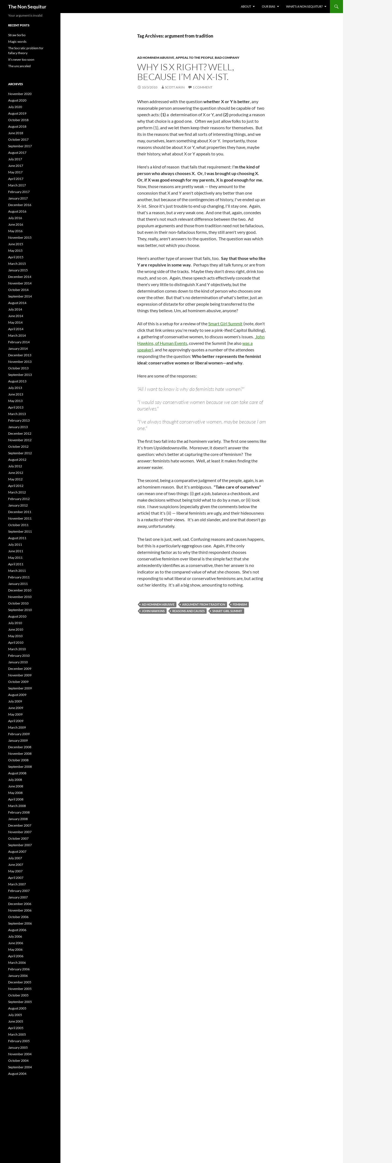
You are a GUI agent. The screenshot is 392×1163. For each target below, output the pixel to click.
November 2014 (20, 283)
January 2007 (18, 897)
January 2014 (18, 348)
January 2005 (18, 1047)
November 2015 (20, 237)
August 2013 (17, 381)
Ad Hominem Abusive (155, 58)
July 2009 (15, 701)
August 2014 (17, 303)
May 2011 (15, 558)
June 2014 (15, 316)
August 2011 (17, 538)
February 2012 (19, 499)
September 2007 (20, 845)
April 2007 (15, 878)
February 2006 (19, 969)
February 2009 (19, 734)
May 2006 (15, 949)
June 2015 (15, 244)
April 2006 (15, 956)
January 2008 (18, 819)
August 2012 (17, 460)
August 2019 (17, 113)
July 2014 (15, 309)
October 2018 (18, 120)
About (246, 6)
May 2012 (15, 479)
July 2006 (15, 936)
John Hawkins (153, 611)
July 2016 (15, 218)
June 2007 (15, 865)
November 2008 (20, 753)
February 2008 (19, 812)
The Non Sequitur (27, 7)
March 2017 (17, 185)
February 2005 (19, 1041)
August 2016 (17, 211)
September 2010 (20, 610)
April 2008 (15, 799)
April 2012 (15, 486)
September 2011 (20, 531)
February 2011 (19, 577)
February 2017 (19, 192)
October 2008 (18, 760)
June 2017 (15, 166)
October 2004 (18, 1060)
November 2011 (20, 518)
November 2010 (20, 597)
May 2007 (15, 871)
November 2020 (20, 94)
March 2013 (17, 414)
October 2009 (18, 682)
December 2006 (19, 904)
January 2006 (18, 976)
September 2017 (20, 146)
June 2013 (15, 394)
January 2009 (18, 740)
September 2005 (20, 1002)
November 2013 (20, 362)
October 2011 (18, 525)
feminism (240, 604)
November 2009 (20, 675)
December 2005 (19, 982)
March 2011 (17, 571)
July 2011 (15, 544)
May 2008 (15, 793)
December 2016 (19, 205)
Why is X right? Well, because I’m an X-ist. (185, 71)
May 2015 (15, 250)
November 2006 (20, 910)
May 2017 (15, 172)
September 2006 (20, 923)
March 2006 (17, 963)
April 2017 (15, 179)
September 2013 (20, 375)
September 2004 (20, 1067)
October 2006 (18, 917)
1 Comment (202, 87)
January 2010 (18, 662)
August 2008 (17, 773)
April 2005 (15, 1028)
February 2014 (19, 342)
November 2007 (20, 832)
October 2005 (18, 995)
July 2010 (15, 623)
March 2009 (17, 727)
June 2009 (15, 708)
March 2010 (17, 649)
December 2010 (19, 590)
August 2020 (17, 100)
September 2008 (20, 767)
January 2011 (18, 584)
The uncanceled (19, 66)
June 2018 (15, 133)
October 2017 (18, 139)
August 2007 (17, 851)
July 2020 (15, 107)
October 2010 (18, 603)
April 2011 (15, 564)
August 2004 (17, 1074)
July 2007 (15, 858)
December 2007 (19, 825)
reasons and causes (188, 611)
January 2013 (18, 427)
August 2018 (17, 126)
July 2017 (15, 159)
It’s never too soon (21, 59)
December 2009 (19, 669)
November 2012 (20, 440)
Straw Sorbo (17, 35)
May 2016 (15, 231)
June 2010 (15, 629)
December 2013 (19, 355)
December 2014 (19, 277)
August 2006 (17, 930)
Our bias (268, 6)
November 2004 (20, 1054)
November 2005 (20, 989)
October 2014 (18, 290)
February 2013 (19, 420)
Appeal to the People (194, 58)
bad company (227, 58)
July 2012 (15, 466)
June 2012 (15, 473)
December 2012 (19, 433)
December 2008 (19, 747)
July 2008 (15, 780)
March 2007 (17, 884)
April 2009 (15, 721)
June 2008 (15, 786)
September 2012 (20, 453)
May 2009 (15, 714)
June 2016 (15, 224)
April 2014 (15, 329)
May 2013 (15, 401)
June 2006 (15, 943)
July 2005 (15, 1015)
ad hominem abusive (158, 604)
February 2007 (19, 891)
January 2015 (18, 270)
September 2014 (20, 296)
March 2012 (17, 492)
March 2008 (17, 806)
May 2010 (15, 636)
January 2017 (18, 198)
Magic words (17, 41)
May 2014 (15, 322)
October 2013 (18, 368)
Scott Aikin (175, 87)
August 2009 (17, 695)
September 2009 (20, 688)
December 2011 (19, 512)
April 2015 (15, 257)
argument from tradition (203, 604)
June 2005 (15, 1021)
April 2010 (15, 642)
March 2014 (17, 335)
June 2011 (15, 551)
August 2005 (17, 1008)
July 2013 (15, 388)
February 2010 (19, 655)
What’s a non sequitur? (304, 6)
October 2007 (18, 838)
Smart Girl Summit (225, 323)
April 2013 (15, 407)
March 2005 (17, 1034)
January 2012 (18, 505)
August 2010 (17, 616)
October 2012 (18, 446)
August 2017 (17, 153)
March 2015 (17, 264)
